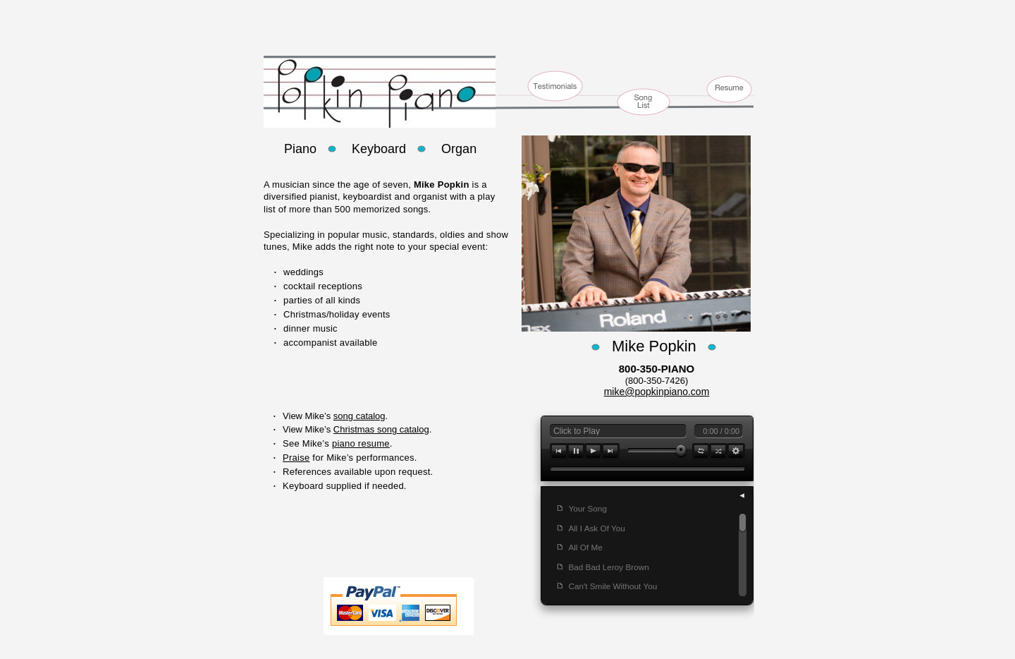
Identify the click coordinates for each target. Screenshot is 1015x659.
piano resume (361, 443)
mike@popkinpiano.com (657, 391)
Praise (296, 457)
